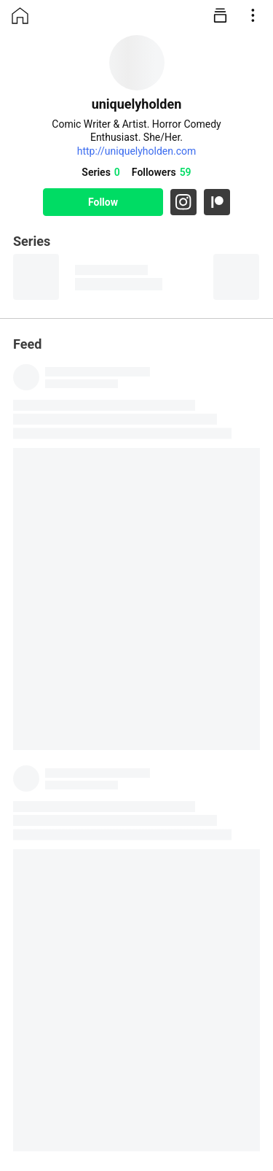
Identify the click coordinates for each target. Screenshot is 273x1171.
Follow (103, 202)
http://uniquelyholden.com (137, 151)
